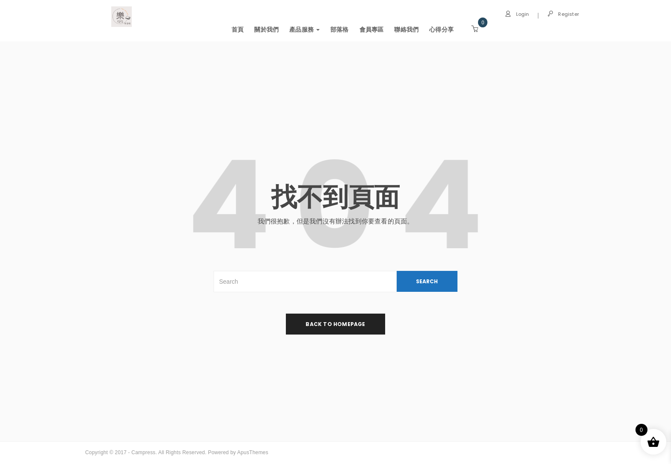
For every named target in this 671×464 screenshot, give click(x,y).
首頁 (237, 29)
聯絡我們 (406, 29)
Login (517, 14)
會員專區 (371, 29)
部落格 (339, 29)
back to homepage (335, 324)
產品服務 (304, 29)
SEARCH (427, 281)
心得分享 (441, 29)
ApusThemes (252, 452)
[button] (474, 29)
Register (563, 14)
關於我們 (266, 29)
